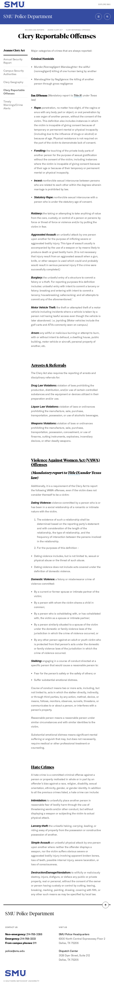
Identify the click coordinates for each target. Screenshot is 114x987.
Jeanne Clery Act (55, 30)
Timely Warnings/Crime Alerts (13, 105)
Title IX (78, 95)
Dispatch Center (68, 951)
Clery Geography (13, 82)
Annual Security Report (12, 61)
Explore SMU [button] (104, 4)
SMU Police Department (27, 16)
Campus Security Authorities (13, 72)
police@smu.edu (15, 951)
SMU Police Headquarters (74, 934)
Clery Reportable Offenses (14, 91)
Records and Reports (34, 30)
